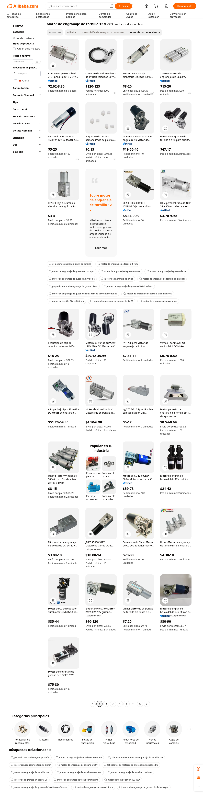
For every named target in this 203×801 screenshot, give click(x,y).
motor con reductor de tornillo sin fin (31, 764)
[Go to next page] (147, 704)
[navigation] (26, 364)
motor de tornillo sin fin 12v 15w (122, 779)
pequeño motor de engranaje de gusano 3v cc (73, 286)
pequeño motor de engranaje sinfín (30, 757)
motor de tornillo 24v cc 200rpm (66, 301)
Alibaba (71, 32)
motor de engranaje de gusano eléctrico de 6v (128, 286)
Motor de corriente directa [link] (145, 32)
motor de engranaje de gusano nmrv (120, 271)
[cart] (156, 6)
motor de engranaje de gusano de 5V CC (111, 301)
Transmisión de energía (95, 32)
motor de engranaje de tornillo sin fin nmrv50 (147, 293)
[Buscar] (123, 6)
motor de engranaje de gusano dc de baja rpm (143, 787)
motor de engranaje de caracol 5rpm (93, 787)
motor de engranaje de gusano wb (158, 301)
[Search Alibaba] (77, 6)
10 (140, 703)
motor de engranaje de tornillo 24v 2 (30, 772)
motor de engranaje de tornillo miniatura (76, 779)
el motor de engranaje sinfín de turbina (70, 263)
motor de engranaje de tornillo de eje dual (162, 278)
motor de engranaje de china (117, 278)
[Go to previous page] (93, 704)
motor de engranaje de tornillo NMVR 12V (79, 772)
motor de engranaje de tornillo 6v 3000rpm (79, 757)
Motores (119, 32)
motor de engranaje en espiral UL (29, 779)
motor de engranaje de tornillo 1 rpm (118, 263)
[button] (111, 6)
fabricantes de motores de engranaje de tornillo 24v (135, 757)
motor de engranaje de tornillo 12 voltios (130, 772)
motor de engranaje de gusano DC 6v (78, 764)
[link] (198, 768)
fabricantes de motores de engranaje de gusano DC (131, 764)
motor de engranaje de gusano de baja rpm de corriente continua (83, 293)
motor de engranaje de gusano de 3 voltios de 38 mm (39, 787)
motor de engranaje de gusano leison (167, 271)
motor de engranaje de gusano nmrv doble (72, 278)
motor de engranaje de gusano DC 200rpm (71, 271)
